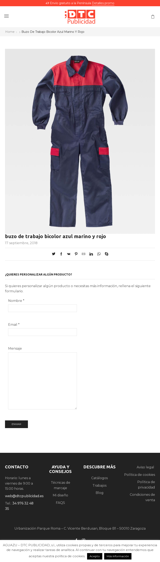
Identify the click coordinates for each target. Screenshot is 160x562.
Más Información (118, 556)
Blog (100, 493)
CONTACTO (16, 466)
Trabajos (99, 485)
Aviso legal (146, 467)
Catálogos (99, 478)
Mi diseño (60, 495)
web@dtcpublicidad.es (24, 496)
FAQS (60, 503)
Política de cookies (139, 475)
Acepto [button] (95, 556)
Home (10, 32)
